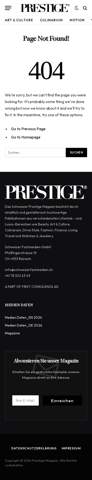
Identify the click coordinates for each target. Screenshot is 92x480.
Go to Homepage (25, 137)
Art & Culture (19, 20)
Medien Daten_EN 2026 (23, 317)
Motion (77, 20)
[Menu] (8, 7)
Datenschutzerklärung (34, 448)
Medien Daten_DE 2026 (23, 325)
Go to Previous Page (28, 128)
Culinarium (51, 20)
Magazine (12, 333)
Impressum (71, 448)
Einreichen (62, 400)
